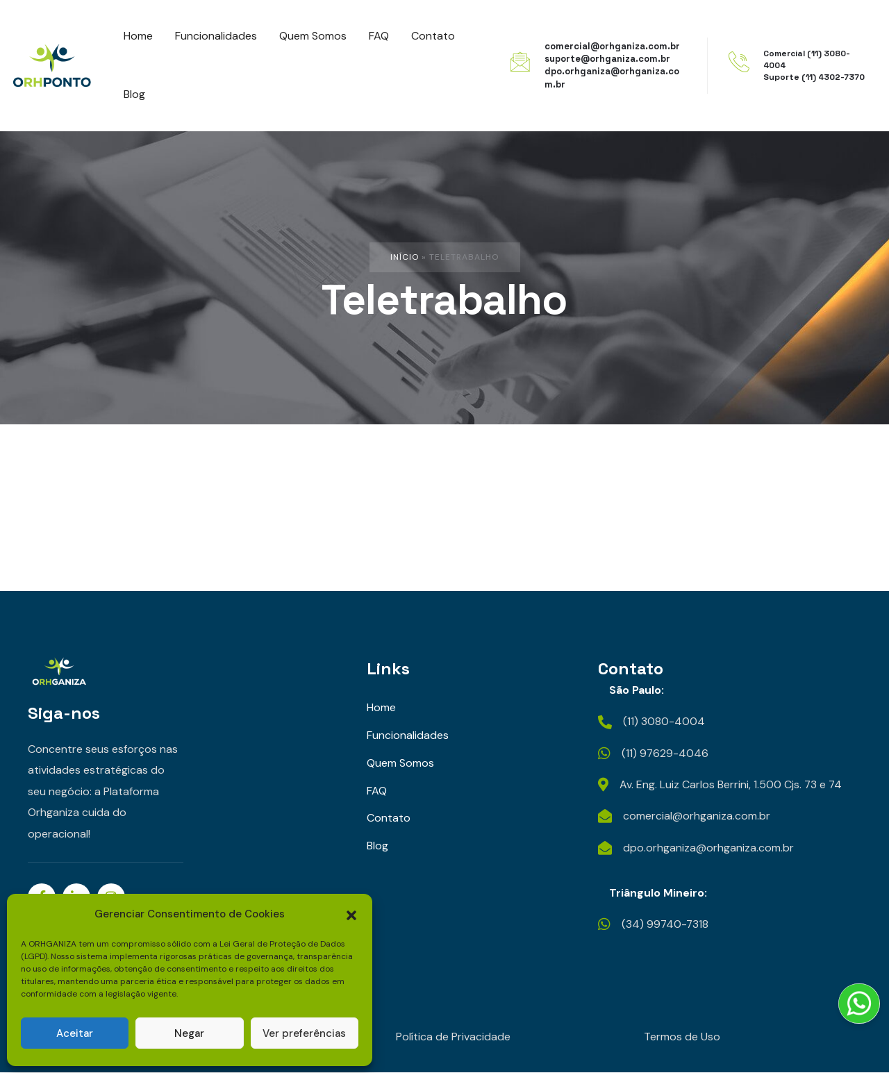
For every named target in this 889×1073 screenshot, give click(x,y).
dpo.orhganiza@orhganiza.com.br (708, 847)
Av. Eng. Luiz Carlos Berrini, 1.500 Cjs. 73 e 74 (731, 784)
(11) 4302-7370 (833, 77)
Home (381, 707)
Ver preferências (304, 1033)
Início (404, 257)
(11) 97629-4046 (665, 753)
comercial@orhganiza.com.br (612, 46)
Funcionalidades (408, 735)
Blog (377, 846)
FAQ (377, 790)
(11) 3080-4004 (664, 722)
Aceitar (74, 1033)
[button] (351, 914)
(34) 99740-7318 (666, 924)
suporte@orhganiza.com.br (607, 59)
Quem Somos (400, 763)
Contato (388, 818)
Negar (189, 1033)
